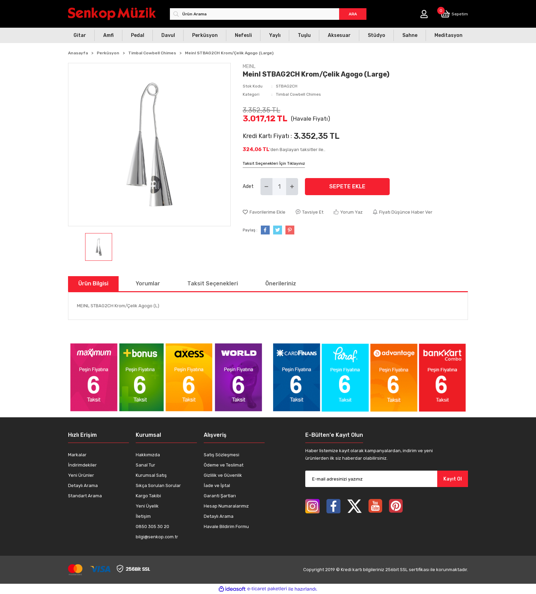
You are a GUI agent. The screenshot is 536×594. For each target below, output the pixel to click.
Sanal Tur (145, 465)
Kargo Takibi (148, 495)
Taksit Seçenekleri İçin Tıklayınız (274, 163)
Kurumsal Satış (151, 475)
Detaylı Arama (83, 485)
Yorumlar (148, 283)
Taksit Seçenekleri (212, 283)
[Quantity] (279, 186)
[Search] (268, 14)
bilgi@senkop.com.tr (157, 536)
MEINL (249, 66)
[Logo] (112, 14)
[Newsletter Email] (386, 479)
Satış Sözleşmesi (221, 454)
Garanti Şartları (220, 495)
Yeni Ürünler (81, 475)
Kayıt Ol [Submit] (452, 479)
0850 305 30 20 (152, 526)
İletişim (143, 516)
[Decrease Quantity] (266, 186)
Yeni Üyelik (147, 506)
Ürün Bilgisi (93, 283)
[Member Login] (424, 14)
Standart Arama (85, 495)
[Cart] (454, 13)
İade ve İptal (217, 485)
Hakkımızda (148, 454)
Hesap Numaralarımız (226, 506)
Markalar (77, 454)
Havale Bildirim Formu (226, 526)
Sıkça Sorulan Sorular (158, 485)
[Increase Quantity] (292, 186)
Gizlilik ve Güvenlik (223, 475)
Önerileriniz (280, 283)
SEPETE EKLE (347, 186)
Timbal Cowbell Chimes (298, 94)
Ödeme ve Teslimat (223, 465)
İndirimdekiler (82, 465)
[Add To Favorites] (264, 212)
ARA (353, 14)
